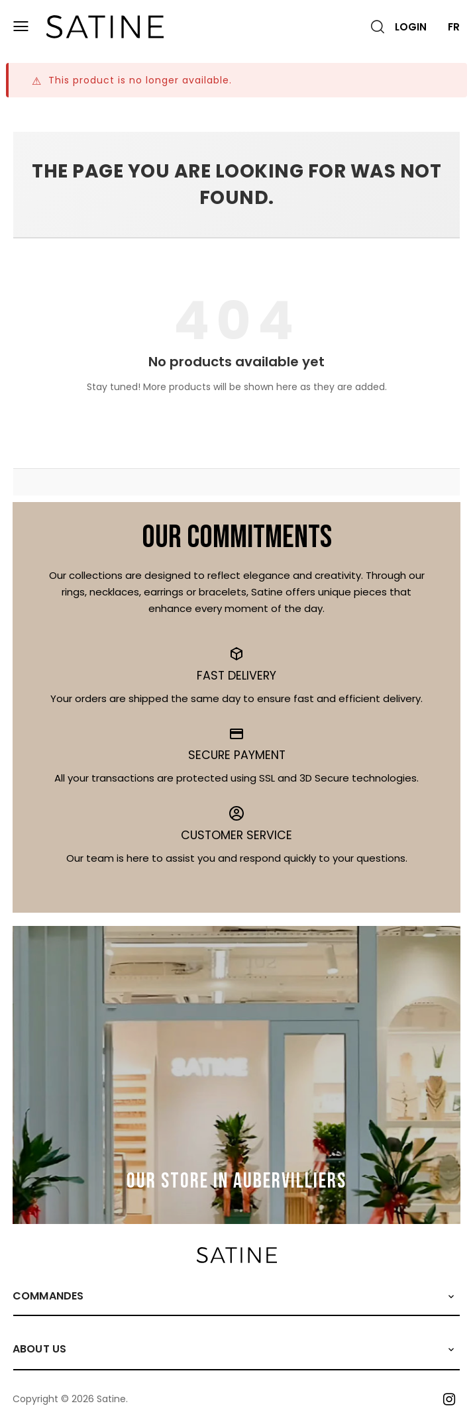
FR (454, 27)
